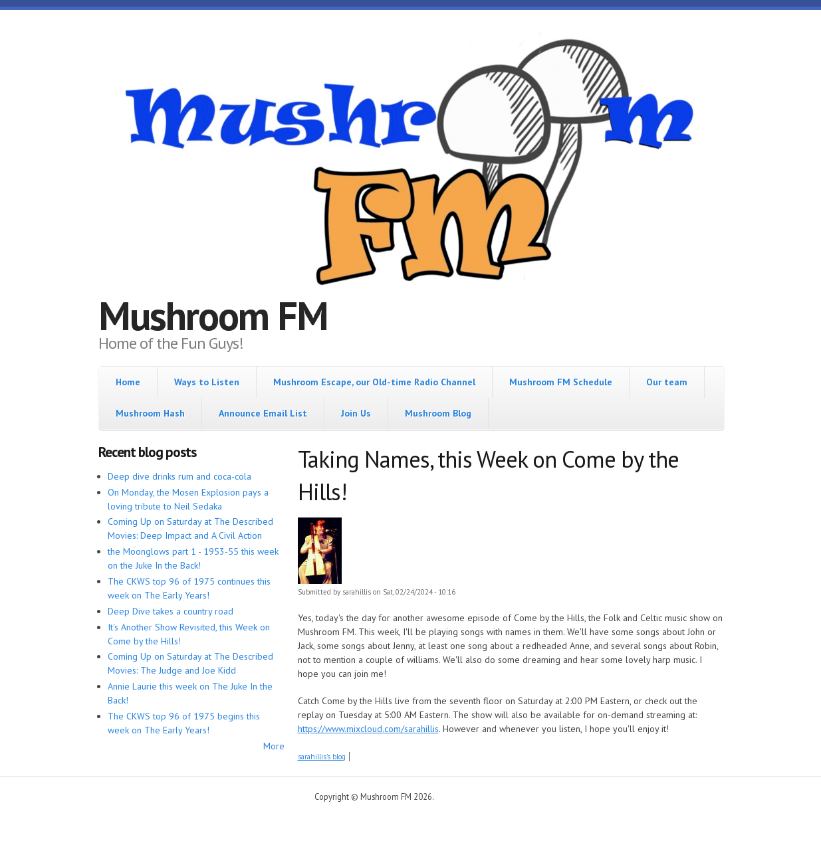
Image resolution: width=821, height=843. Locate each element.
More (274, 746)
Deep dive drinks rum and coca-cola (179, 476)
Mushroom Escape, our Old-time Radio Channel (374, 382)
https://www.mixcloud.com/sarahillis (368, 729)
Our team (666, 382)
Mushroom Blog (438, 413)
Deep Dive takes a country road (170, 611)
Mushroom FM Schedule (560, 382)
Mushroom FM (213, 315)
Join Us (356, 413)
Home (128, 382)
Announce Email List (263, 413)
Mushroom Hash (150, 413)
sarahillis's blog (322, 756)
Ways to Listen (206, 382)
